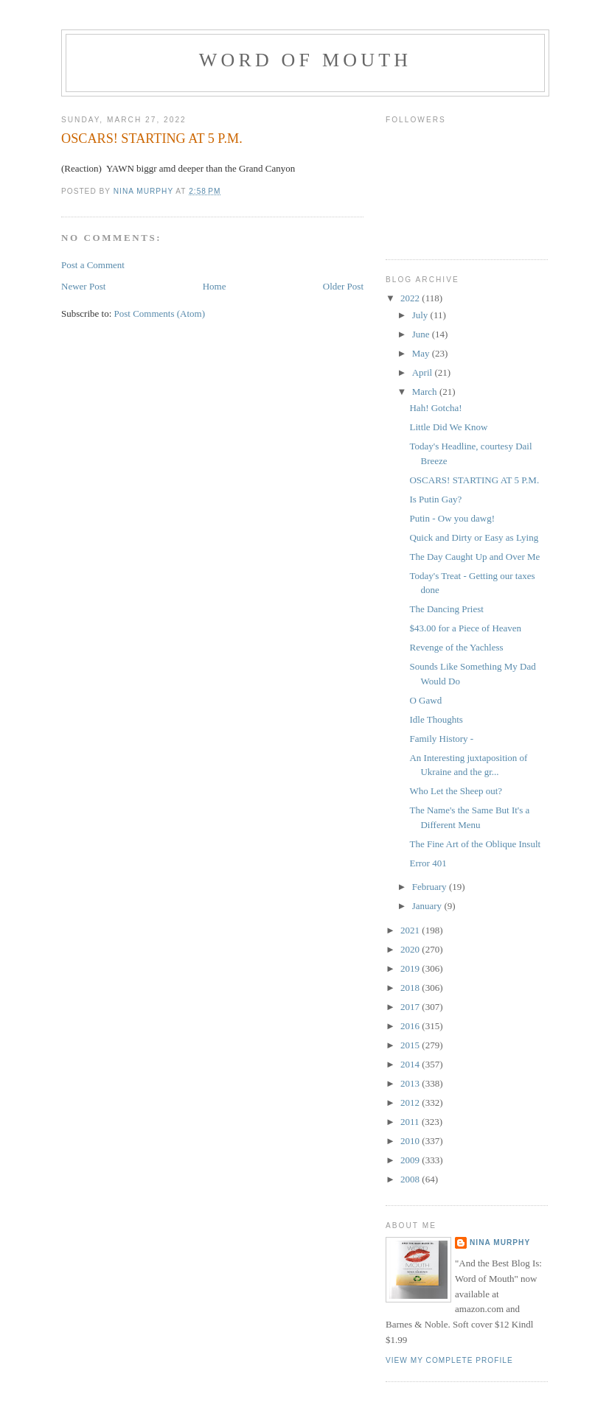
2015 (411, 1045)
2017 (411, 1006)
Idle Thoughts (435, 719)
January (428, 905)
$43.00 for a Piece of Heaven (465, 628)
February (430, 886)
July (421, 314)
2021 (411, 930)
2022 (411, 298)
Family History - (441, 738)
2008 (411, 1179)
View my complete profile (449, 1360)
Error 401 (427, 863)
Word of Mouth (305, 60)
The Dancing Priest (446, 608)
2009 (411, 1159)
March (425, 391)
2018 (411, 987)
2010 (411, 1140)
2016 (411, 1025)
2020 (411, 949)
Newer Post (83, 286)
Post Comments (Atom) (160, 313)
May (422, 353)
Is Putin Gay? (435, 499)
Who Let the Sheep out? (455, 790)
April (423, 372)
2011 (411, 1121)
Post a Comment (93, 264)
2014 (411, 1064)
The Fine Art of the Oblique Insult (474, 843)
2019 (411, 968)
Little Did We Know (448, 426)
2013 (411, 1083)
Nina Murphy (500, 1242)
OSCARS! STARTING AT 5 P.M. (474, 479)
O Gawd (425, 700)
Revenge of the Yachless (456, 647)
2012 (411, 1102)
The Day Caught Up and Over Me (474, 556)
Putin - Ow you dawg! (452, 518)
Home (214, 286)
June (422, 334)
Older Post (343, 286)
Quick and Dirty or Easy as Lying (473, 537)
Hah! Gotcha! (435, 407)
